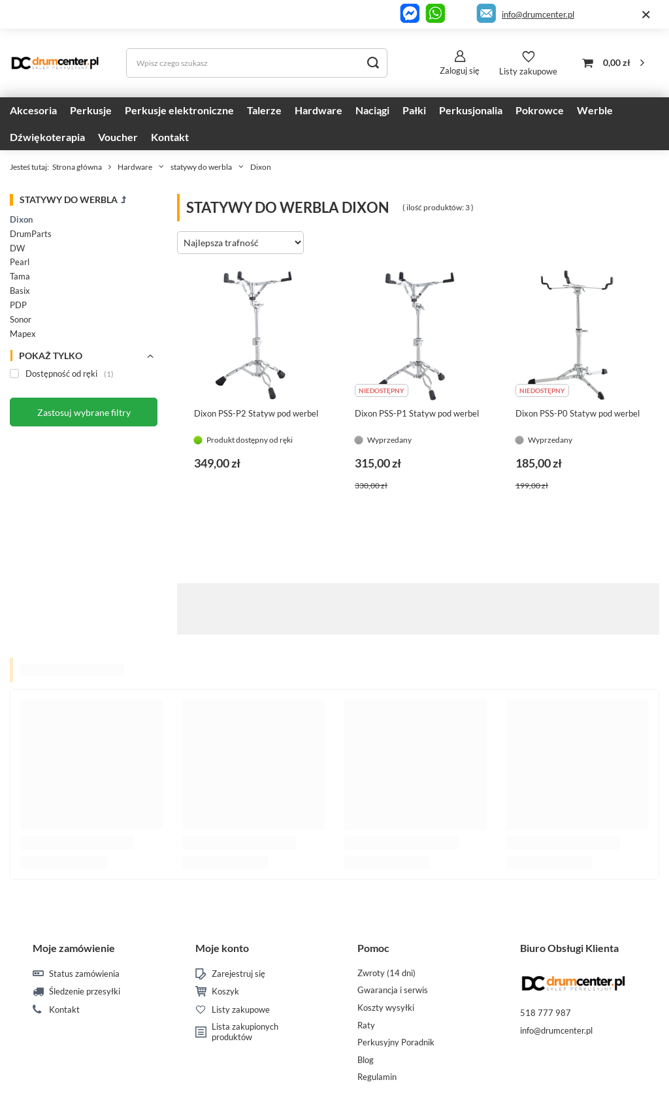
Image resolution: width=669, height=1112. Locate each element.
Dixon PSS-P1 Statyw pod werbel (417, 413)
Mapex (23, 333)
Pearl (19, 262)
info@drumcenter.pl (538, 14)
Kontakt (170, 137)
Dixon (21, 219)
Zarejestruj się (238, 974)
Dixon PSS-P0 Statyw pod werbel (577, 413)
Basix (20, 290)
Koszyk (225, 991)
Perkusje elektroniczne (179, 110)
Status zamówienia (84, 974)
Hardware (318, 110)
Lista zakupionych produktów (245, 1032)
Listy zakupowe (528, 71)
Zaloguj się (460, 70)
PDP (18, 305)
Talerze (264, 110)
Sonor (20, 319)
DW (17, 248)
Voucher (118, 137)
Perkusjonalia (470, 110)
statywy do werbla (201, 167)
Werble (595, 110)
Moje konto (222, 948)
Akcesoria (33, 110)
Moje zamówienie (74, 948)
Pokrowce (539, 110)
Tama (20, 276)
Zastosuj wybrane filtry (84, 412)
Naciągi (372, 110)
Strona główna (77, 167)
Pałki (414, 110)
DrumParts (31, 234)
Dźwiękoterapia (47, 137)
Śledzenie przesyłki (84, 991)
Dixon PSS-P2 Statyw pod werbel (256, 413)
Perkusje (91, 110)
